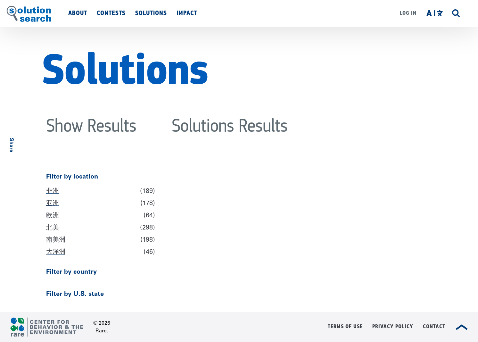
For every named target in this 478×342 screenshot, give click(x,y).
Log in (408, 13)
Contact (434, 326)
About (77, 13)
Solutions (151, 13)
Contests (111, 13)
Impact (187, 13)
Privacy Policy (392, 326)
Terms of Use (345, 326)
